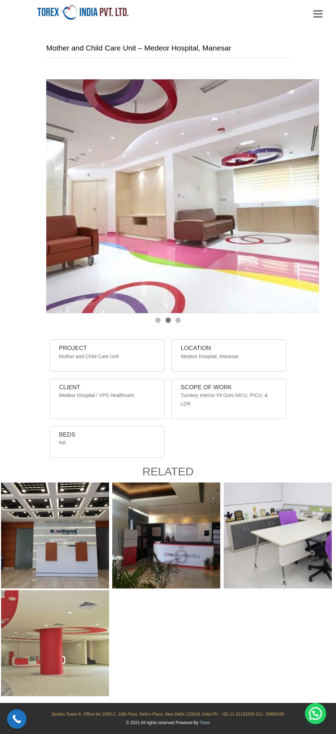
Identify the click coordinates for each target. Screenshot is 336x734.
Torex (205, 722)
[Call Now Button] (16, 719)
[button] (315, 713)
